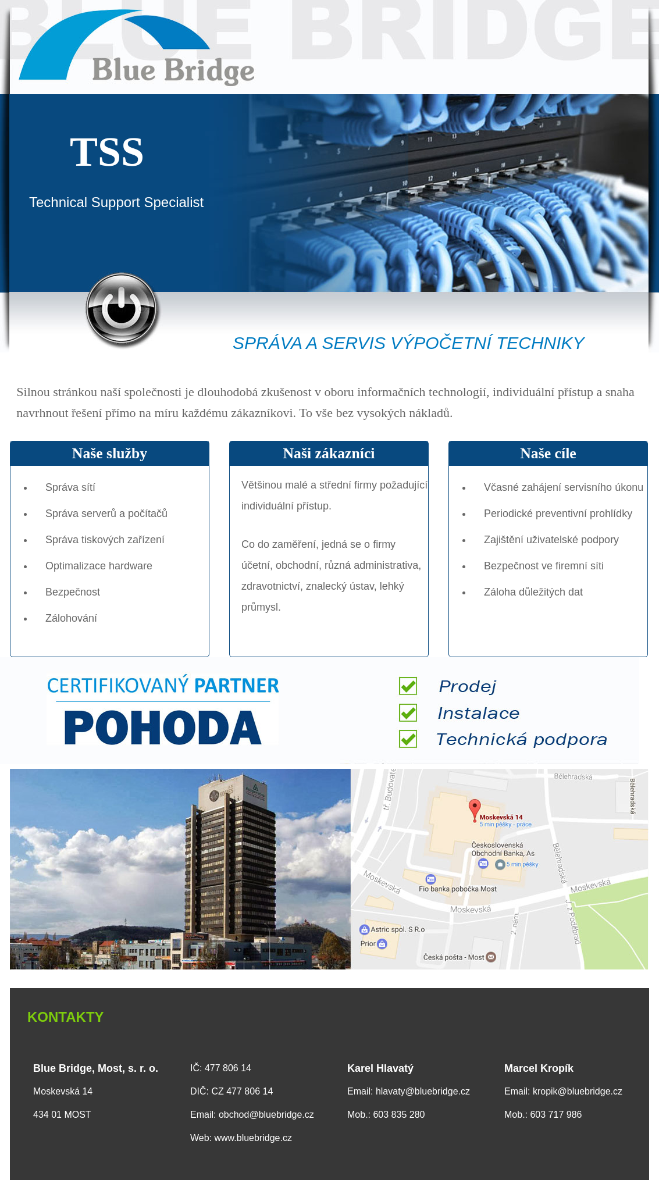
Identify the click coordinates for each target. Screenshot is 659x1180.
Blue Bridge (329, 47)
